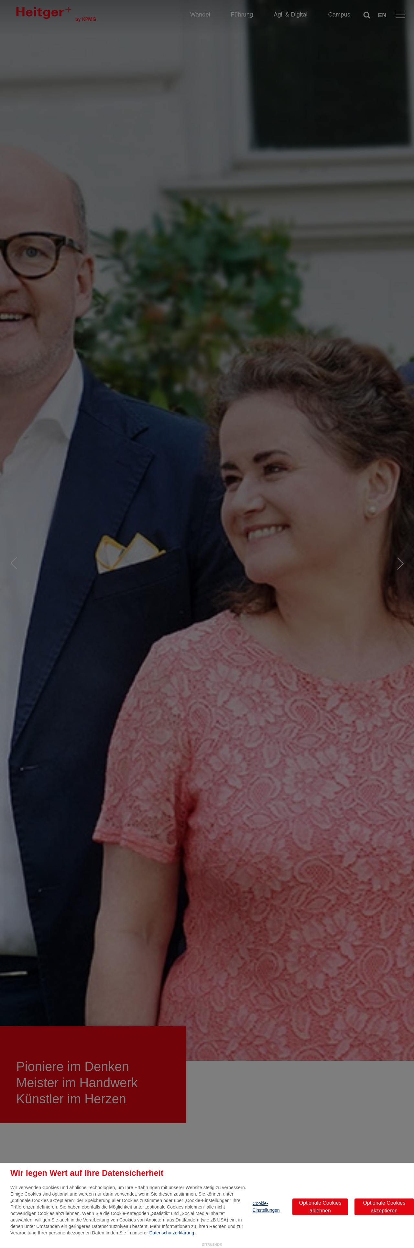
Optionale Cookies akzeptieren (384, 1206)
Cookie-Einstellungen (266, 1207)
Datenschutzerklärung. (172, 1232)
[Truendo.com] (212, 1244)
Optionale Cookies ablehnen (320, 1206)
